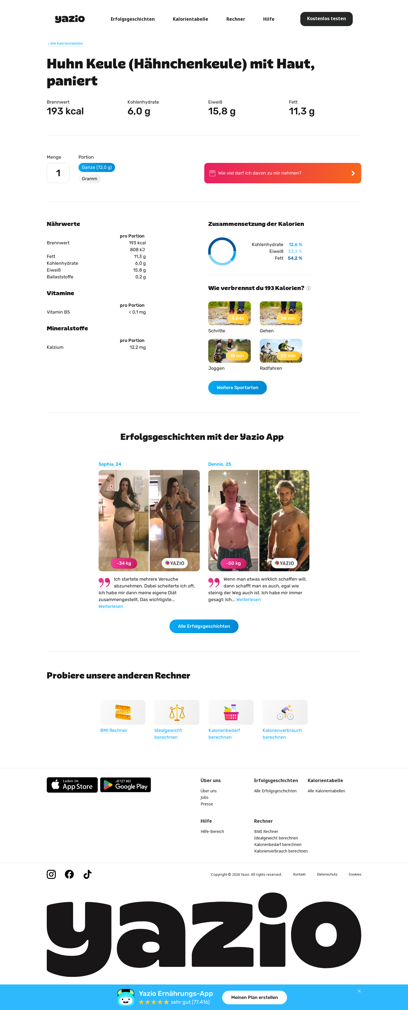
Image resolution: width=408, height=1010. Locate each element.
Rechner (235, 19)
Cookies (355, 874)
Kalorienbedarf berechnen (277, 844)
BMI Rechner (266, 831)
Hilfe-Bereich (212, 831)
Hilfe (269, 19)
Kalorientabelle (190, 19)
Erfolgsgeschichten (133, 19)
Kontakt (299, 874)
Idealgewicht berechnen (276, 838)
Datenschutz (327, 874)
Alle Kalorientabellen (326, 790)
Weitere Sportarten (237, 387)
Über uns (209, 790)
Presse (207, 804)
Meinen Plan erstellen (254, 997)
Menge (54, 157)
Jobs (205, 797)
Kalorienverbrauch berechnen (281, 851)
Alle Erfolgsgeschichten (204, 626)
